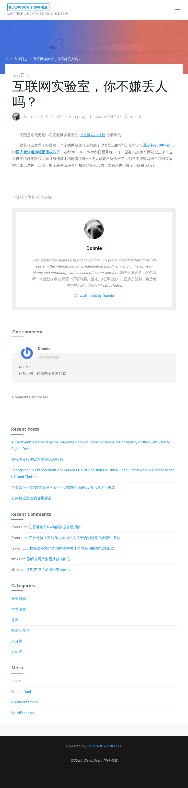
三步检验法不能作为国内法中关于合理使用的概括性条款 (74, 538)
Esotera (92, 746)
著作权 (33, 197)
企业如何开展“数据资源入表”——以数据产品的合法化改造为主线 (63, 487)
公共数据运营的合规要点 (31, 498)
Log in (16, 681)
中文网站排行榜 (92, 135)
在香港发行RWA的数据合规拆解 (37, 459)
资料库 (16, 652)
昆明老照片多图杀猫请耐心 (48, 559)
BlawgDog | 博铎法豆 (28, 7)
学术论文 (18, 609)
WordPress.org (23, 713)
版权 (20, 197)
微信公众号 (20, 630)
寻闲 (15, 620)
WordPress (112, 746)
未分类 (16, 641)
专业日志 (21, 59)
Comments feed (24, 702)
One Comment (128, 116)
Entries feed (21, 691)
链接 (47, 197)
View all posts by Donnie (94, 295)
